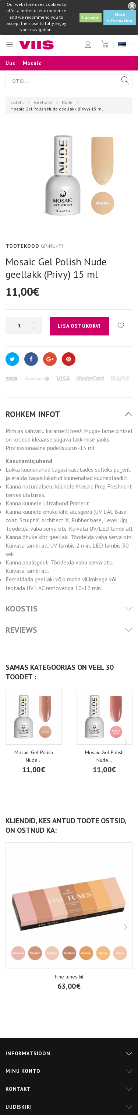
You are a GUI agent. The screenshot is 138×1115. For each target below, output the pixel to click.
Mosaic (32, 63)
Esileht (17, 102)
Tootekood (22, 246)
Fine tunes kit (69, 976)
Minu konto (23, 1071)
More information (119, 17)
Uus (10, 63)
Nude (67, 102)
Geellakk (43, 102)
